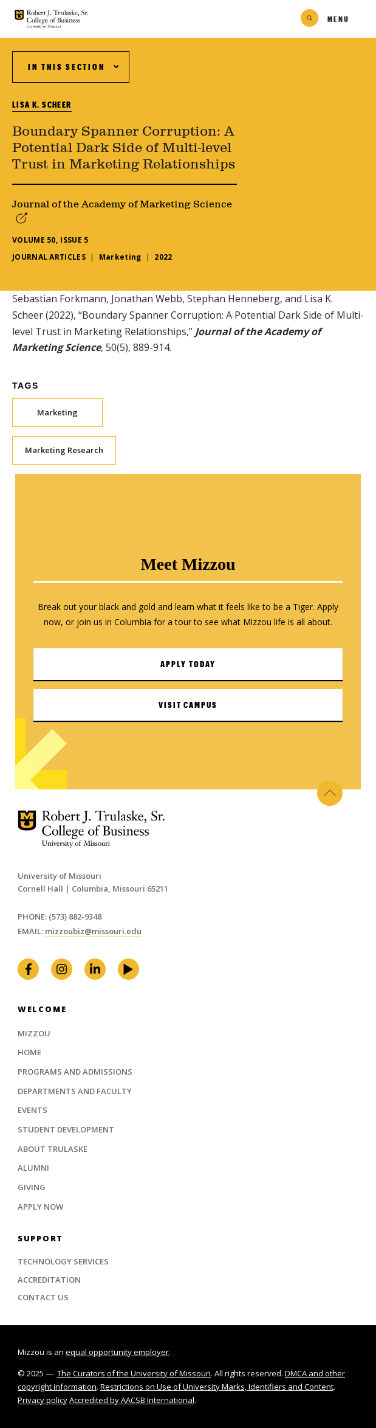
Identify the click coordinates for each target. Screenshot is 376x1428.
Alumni (33, 1167)
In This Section (66, 67)
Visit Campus (188, 705)
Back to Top (330, 793)
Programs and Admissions (75, 1071)
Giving (32, 1187)
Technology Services (63, 1261)
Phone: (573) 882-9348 (59, 916)
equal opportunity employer (117, 1352)
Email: (31, 931)
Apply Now (40, 1206)
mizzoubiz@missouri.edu (93, 931)
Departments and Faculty (75, 1091)
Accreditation (49, 1279)
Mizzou (34, 1033)
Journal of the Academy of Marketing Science (122, 204)
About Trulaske (52, 1148)
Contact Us (43, 1297)
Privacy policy (42, 1400)
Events (32, 1109)
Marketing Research (64, 450)
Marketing (57, 412)
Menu (338, 19)
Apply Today (188, 664)
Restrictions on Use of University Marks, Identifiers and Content (216, 1386)
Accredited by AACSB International (131, 1400)
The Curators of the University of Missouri (134, 1373)
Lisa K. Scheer (42, 104)
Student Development (66, 1129)
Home (29, 1052)
